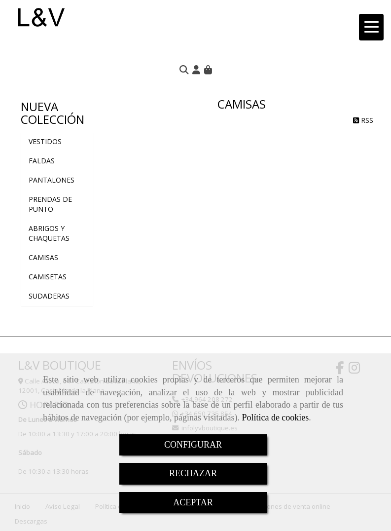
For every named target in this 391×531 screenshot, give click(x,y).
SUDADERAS (49, 296)
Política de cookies (275, 417)
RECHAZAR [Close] (193, 473)
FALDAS (42, 160)
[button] (196, 69)
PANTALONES (51, 180)
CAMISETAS (48, 276)
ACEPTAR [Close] (193, 502)
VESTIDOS (45, 141)
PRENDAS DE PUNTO (50, 204)
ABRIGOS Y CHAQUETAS (49, 233)
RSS (363, 120)
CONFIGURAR (193, 445)
